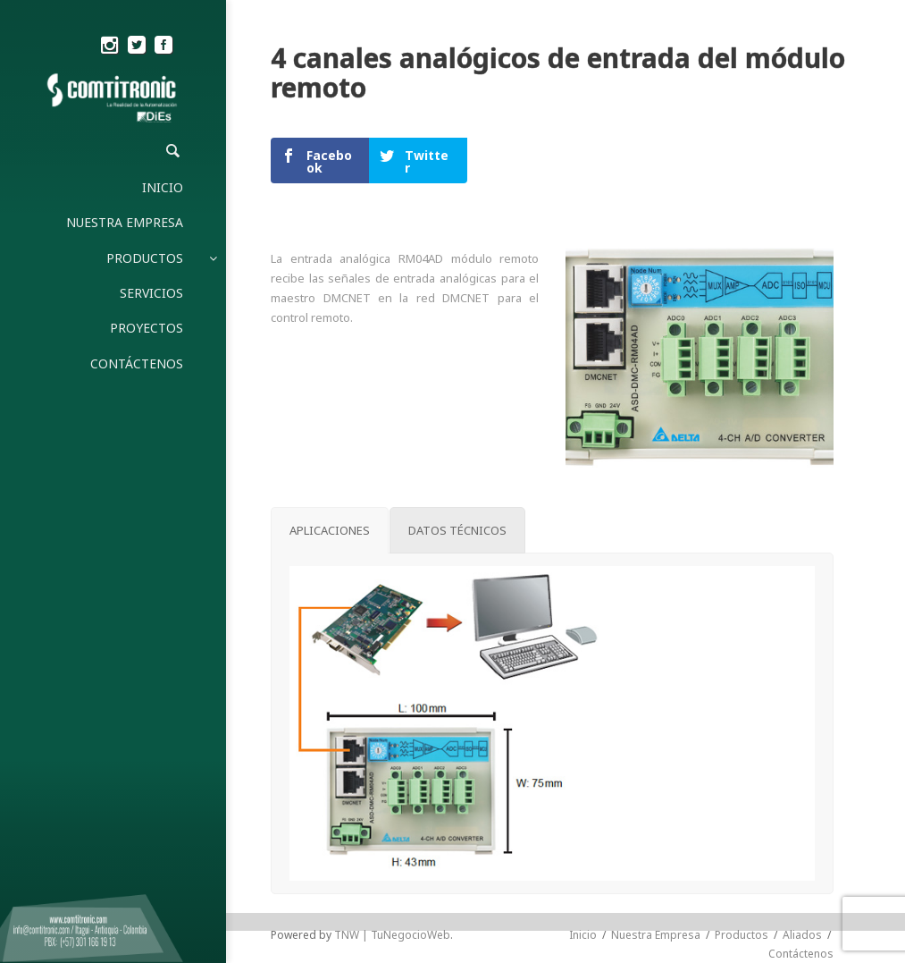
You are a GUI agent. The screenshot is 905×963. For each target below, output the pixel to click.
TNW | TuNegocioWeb (392, 934)
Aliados (802, 934)
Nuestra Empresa (655, 934)
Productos (741, 934)
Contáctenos (801, 953)
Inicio (583, 934)
